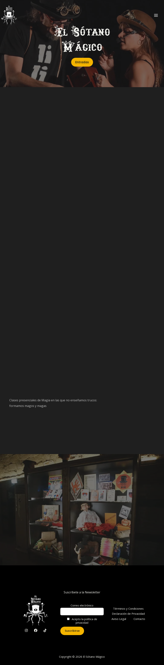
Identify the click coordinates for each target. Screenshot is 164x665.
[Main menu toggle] (156, 15)
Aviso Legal (119, 619)
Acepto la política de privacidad (82, 620)
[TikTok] (45, 630)
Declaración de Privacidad (128, 613)
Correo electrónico (82, 605)
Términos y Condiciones (128, 608)
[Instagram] (26, 630)
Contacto (139, 619)
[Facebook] (35, 630)
